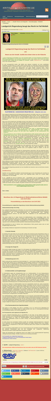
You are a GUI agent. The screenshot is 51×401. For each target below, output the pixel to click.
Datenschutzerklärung (30, 16)
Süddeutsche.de (38, 60)
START (4, 16)
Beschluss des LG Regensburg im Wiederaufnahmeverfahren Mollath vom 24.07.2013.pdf (23, 362)
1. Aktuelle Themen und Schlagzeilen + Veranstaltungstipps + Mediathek (27, 21)
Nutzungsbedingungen (19, 16)
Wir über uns (10, 16)
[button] (6, 370)
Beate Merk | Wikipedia (18, 350)
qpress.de (18, 351)
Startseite (4, 21)
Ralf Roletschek (32, 350)
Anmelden (20, 29)
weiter (22, 344)
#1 (48, 31)
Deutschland (5, 23)
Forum (8, 21)
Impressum (5, 17)
